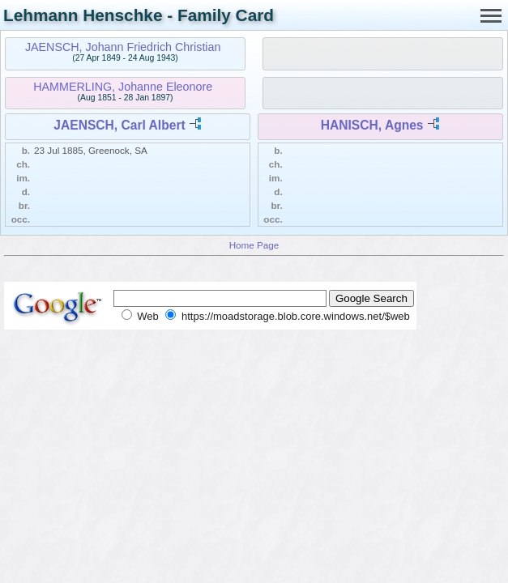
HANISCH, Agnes (372, 125)
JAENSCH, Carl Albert (119, 125)
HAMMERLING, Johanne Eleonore (122, 86)
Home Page (254, 245)
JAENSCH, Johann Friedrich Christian (123, 46)
